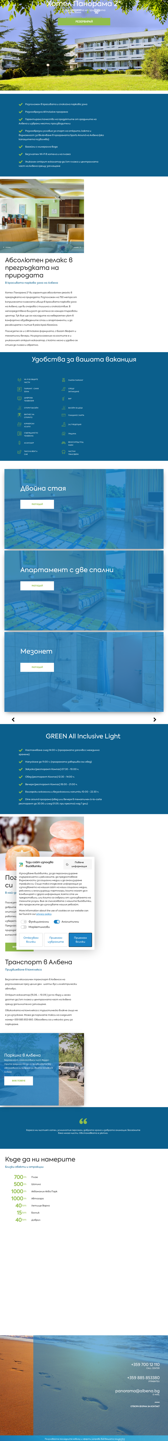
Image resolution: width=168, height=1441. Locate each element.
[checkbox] (43, 1419)
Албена (15, 1403)
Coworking (151, 1403)
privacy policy (123, 1411)
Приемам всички (121, 1430)
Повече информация (123, 1377)
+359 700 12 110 (145, 1317)
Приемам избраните (84, 1430)
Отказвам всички (46, 1430)
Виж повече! (24, 873)
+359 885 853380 (143, 1329)
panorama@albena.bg (137, 1342)
